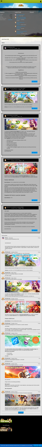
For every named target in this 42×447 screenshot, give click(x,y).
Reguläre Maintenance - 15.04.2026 (18, 359)
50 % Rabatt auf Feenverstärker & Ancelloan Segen (19, 334)
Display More (21, 412)
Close (40, 445)
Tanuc (18, 15)
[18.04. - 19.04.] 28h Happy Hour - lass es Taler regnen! (16, 88)
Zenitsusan (18, 19)
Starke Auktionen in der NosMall (12, 115)
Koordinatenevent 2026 (20, 14)
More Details (36, 445)
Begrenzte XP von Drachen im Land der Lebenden (15, 207)
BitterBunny (10, 19)
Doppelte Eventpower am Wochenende (13, 159)
